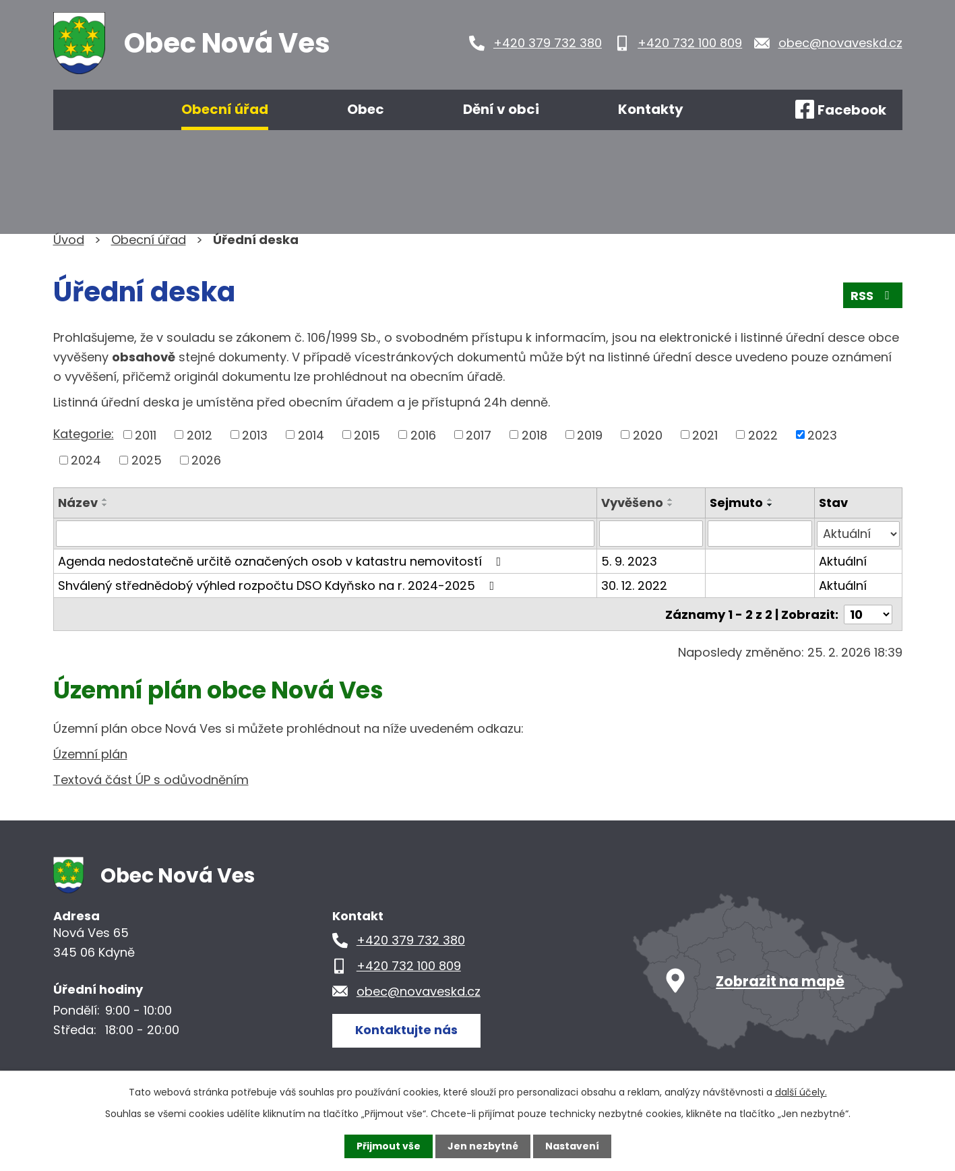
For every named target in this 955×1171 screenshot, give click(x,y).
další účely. (801, 1092)
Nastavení (572, 1146)
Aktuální (843, 560)
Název (78, 502)
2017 (478, 434)
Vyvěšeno (632, 502)
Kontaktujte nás (406, 1029)
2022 (763, 434)
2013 (255, 434)
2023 (822, 434)
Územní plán (90, 753)
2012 (199, 434)
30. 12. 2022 (634, 584)
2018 (534, 434)
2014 (311, 434)
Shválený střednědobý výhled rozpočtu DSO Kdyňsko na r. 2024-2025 (279, 584)
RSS (873, 295)
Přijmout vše (389, 1146)
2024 (86, 460)
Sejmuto (736, 502)
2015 (367, 434)
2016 (423, 434)
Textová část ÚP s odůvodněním (151, 779)
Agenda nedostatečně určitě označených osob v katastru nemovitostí (282, 560)
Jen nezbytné (483, 1146)
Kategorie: (83, 433)
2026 (206, 460)
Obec (365, 109)
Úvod (92, 110)
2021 (705, 434)
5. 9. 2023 (629, 560)
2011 (145, 434)
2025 (146, 460)
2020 (648, 434)
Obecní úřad (224, 109)
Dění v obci (501, 109)
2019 (590, 434)
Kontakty (650, 109)
